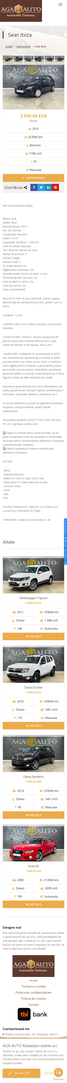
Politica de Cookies (33, 999)
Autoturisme (23, 46)
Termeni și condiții (33, 986)
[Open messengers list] (58, 1072)
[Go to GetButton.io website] (58, 1079)
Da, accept (21, 1073)
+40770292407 (33, 178)
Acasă (8, 46)
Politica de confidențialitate (33, 992)
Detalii (33, 636)
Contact (33, 1005)
